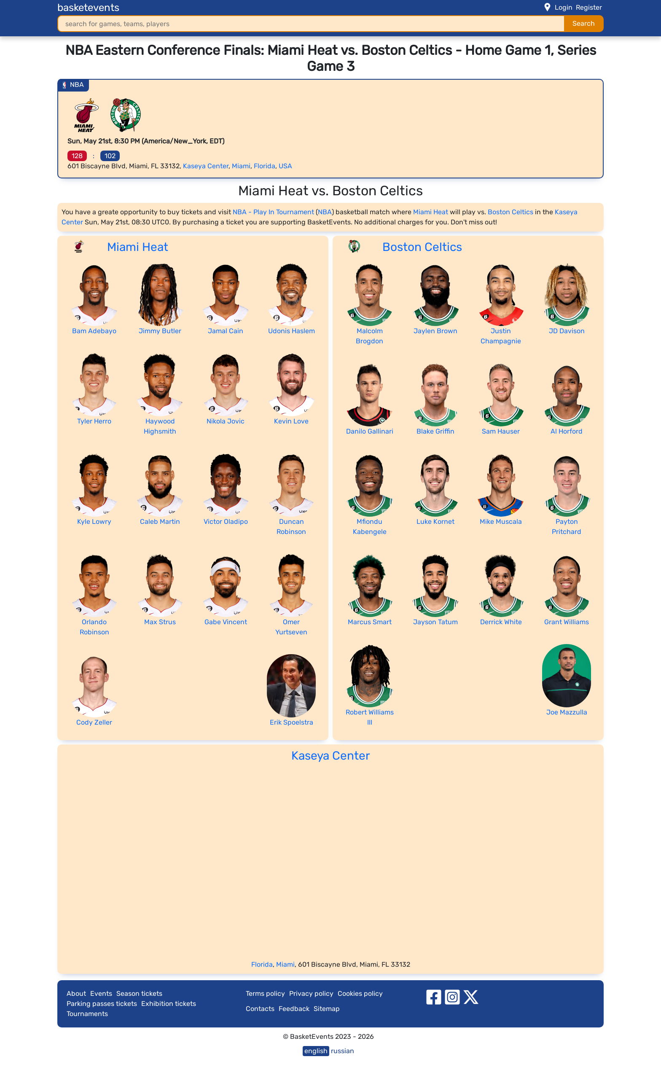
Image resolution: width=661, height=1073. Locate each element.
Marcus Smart (370, 622)
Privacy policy (311, 993)
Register (589, 7)
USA (285, 166)
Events (101, 993)
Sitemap (327, 1009)
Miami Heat (430, 212)
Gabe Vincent (225, 622)
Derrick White (501, 622)
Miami (241, 166)
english (316, 1051)
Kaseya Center (205, 166)
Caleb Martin (160, 522)
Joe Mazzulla (566, 712)
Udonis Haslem (291, 331)
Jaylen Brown (435, 331)
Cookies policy (360, 993)
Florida (264, 166)
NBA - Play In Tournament (273, 212)
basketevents (88, 7)
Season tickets (139, 993)
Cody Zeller (94, 722)
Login (563, 7)
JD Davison (567, 331)
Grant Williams (566, 622)
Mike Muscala (501, 522)
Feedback (294, 1009)
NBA (325, 212)
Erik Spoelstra (291, 722)
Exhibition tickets (168, 1004)
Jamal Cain (225, 331)
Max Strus (160, 622)
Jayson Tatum (435, 622)
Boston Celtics (510, 212)
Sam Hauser (501, 431)
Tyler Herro (94, 421)
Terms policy (265, 993)
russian (342, 1051)
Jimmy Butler (160, 331)
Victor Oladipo (226, 522)
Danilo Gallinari (369, 431)
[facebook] (433, 997)
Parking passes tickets (102, 1004)
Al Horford (567, 431)
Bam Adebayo (94, 331)
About (76, 993)
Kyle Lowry (94, 522)
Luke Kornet (435, 522)
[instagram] (452, 997)
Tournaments (87, 1014)
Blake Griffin (435, 431)
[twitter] (470, 997)
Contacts (260, 1009)
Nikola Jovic (226, 421)
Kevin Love (291, 421)
